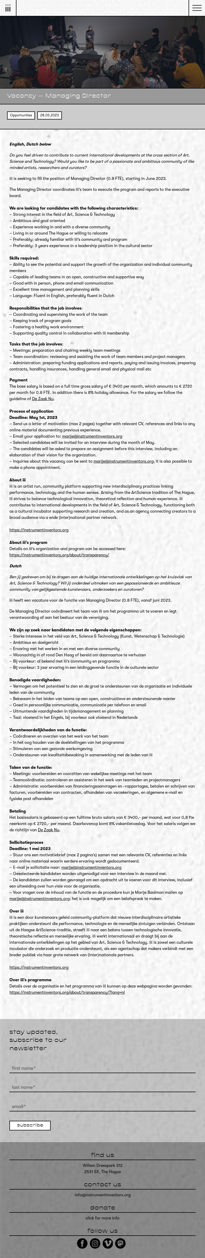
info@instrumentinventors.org (103, 1195)
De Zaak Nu (43, 399)
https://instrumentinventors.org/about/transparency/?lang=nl (67, 992)
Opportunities (21, 115)
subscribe (30, 1125)
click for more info (102, 1218)
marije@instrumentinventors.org (92, 436)
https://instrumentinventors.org (38, 530)
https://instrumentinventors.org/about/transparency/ (59, 555)
